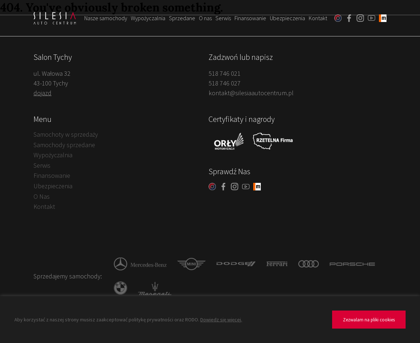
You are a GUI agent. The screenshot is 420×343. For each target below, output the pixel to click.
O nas (205, 18)
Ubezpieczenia (287, 18)
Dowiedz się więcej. (221, 319)
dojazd (42, 93)
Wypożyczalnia (148, 18)
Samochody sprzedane (64, 145)
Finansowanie (250, 18)
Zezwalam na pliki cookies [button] (369, 320)
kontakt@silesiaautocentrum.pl (251, 93)
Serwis (223, 18)
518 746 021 (225, 73)
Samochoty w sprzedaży (65, 134)
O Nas (41, 196)
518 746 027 (225, 83)
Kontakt (318, 18)
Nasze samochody (105, 18)
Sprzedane (182, 18)
